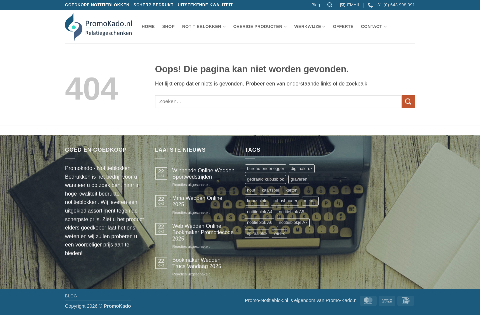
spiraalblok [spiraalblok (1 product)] (257, 233)
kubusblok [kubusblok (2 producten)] (256, 200)
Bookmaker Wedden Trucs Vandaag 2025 (196, 263)
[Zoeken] (329, 5)
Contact (374, 27)
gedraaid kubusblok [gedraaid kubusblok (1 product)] (265, 179)
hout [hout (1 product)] (251, 190)
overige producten (260, 27)
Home (148, 26)
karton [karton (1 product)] (292, 190)
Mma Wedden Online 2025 (197, 201)
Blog (315, 4)
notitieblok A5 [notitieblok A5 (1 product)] (291, 211)
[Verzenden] (408, 101)
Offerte (343, 26)
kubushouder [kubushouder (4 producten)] (285, 200)
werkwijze (310, 27)
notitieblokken (204, 27)
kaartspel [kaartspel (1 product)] (270, 190)
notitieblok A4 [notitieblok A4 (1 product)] (259, 211)
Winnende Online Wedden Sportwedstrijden (203, 174)
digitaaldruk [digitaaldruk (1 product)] (301, 168)
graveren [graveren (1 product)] (298, 179)
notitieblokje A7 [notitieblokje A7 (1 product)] (293, 222)
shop (168, 26)
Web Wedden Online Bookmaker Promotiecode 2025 (203, 232)
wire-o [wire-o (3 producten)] (280, 233)
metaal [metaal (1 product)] (310, 200)
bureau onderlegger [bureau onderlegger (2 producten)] (265, 168)
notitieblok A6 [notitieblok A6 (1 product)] (259, 222)
